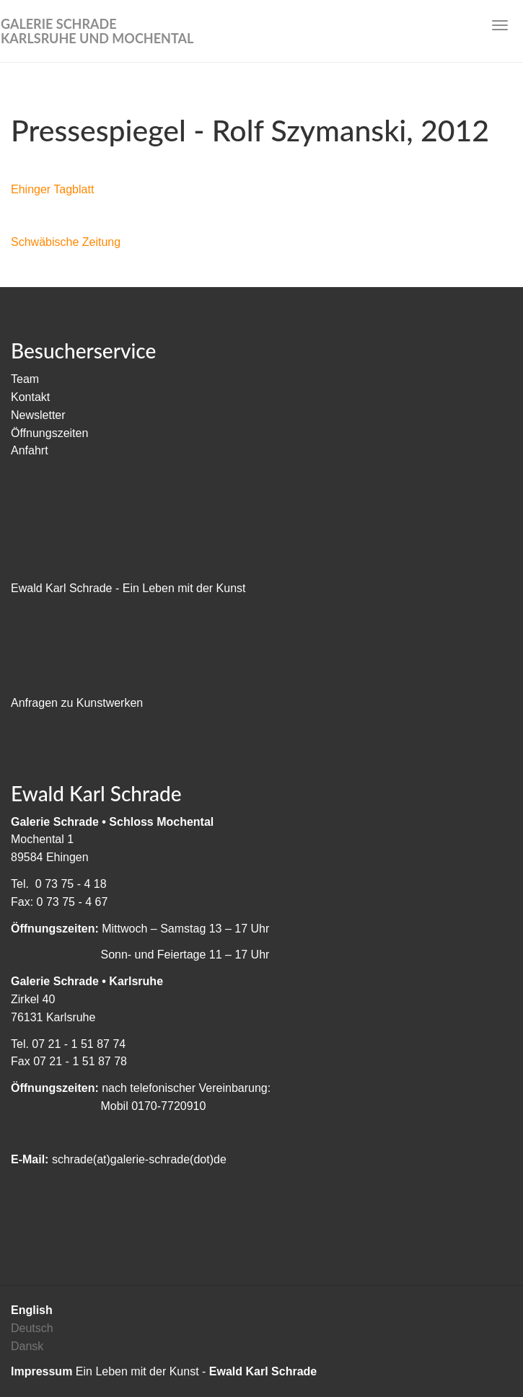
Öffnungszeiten (49, 433)
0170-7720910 (168, 1106)
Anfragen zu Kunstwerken (77, 703)
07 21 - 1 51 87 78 (80, 1061)
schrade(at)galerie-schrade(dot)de (139, 1159)
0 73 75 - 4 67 (72, 902)
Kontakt (30, 397)
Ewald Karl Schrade (263, 1371)
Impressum (41, 1371)
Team (25, 379)
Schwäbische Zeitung (65, 242)
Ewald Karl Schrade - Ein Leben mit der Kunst (128, 588)
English (32, 1310)
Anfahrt (29, 450)
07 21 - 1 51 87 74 (79, 1044)
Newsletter (38, 415)
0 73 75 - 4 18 (71, 884)
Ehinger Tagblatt (52, 189)
